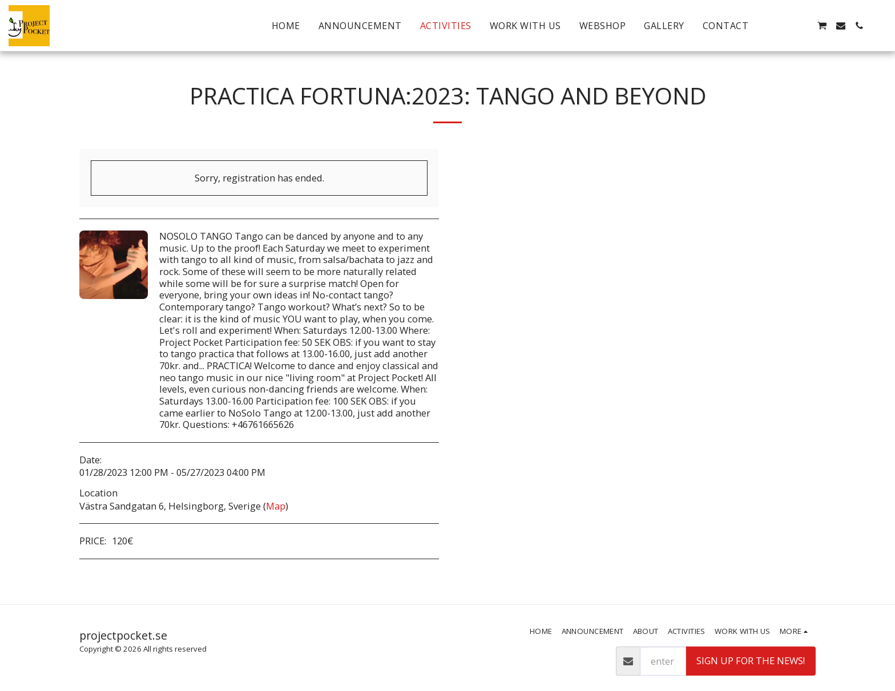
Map (275, 505)
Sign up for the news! (750, 660)
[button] (784, 25)
